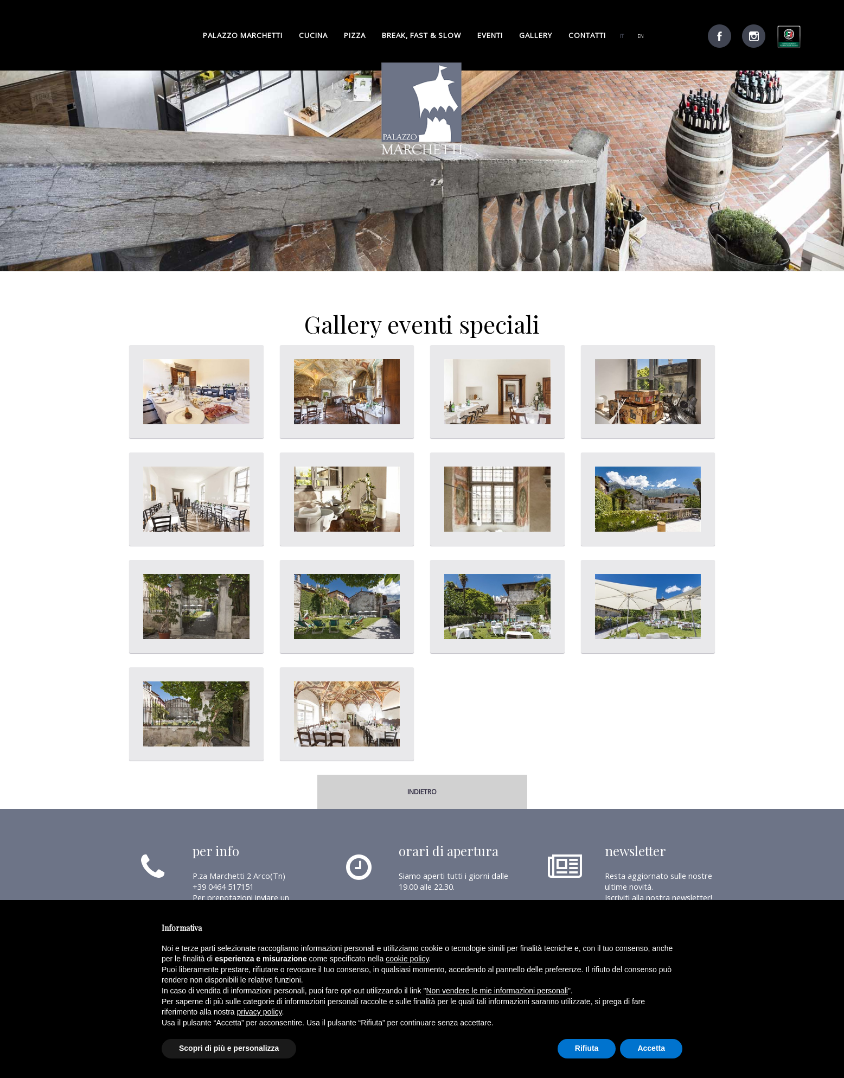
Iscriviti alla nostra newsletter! (658, 897)
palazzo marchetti (243, 35)
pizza (355, 35)
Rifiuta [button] (587, 1048)
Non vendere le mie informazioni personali (496, 990)
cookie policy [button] (407, 958)
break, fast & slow (421, 35)
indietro (422, 791)
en (640, 36)
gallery (535, 35)
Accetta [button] (651, 1048)
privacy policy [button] (259, 1011)
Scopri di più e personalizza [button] (229, 1048)
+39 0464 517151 (223, 886)
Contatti (587, 35)
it (621, 36)
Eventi (490, 35)
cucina (313, 35)
